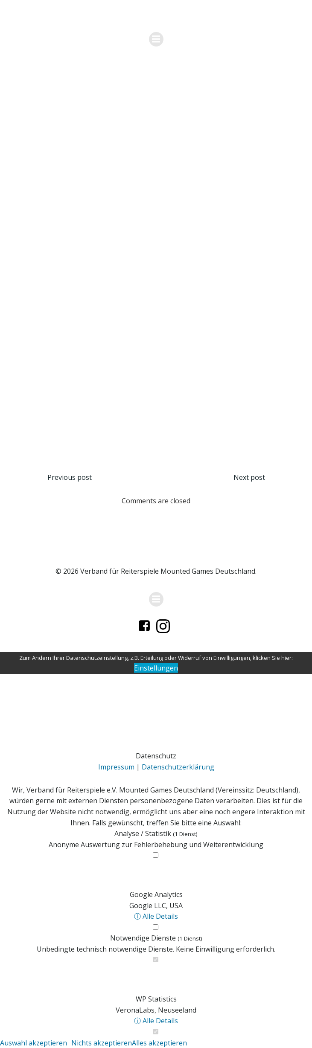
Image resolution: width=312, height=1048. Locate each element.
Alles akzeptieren (159, 1043)
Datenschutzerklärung (178, 767)
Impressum (116, 767)
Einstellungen (156, 668)
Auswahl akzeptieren (33, 1043)
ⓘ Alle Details (156, 916)
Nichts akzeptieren (101, 1043)
